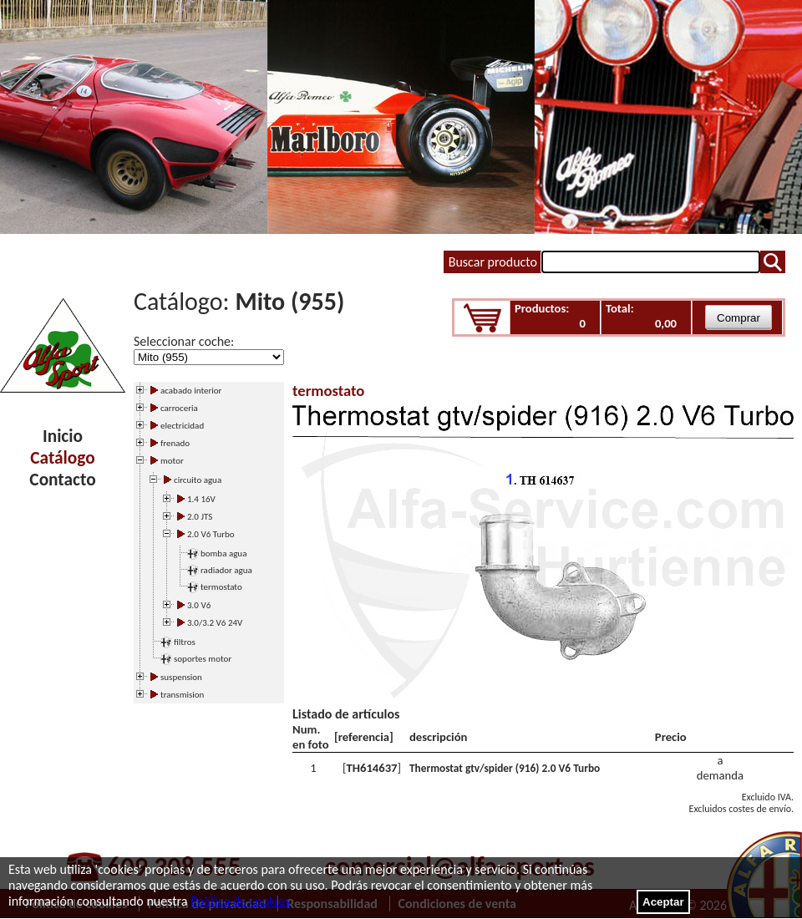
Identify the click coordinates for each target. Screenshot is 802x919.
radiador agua (226, 570)
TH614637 (371, 767)
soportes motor (202, 658)
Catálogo (62, 458)
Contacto (62, 479)
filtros (184, 642)
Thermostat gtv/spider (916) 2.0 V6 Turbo (504, 768)
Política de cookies (240, 901)
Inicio (63, 436)
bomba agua (223, 553)
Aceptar (663, 902)
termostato (221, 586)
